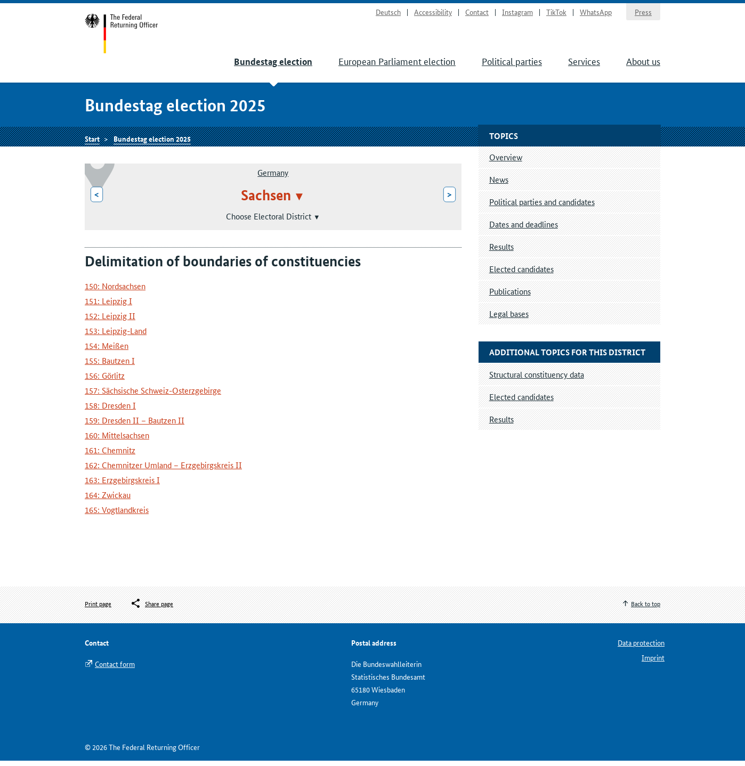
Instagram (517, 14)
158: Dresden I (110, 410)
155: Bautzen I (110, 365)
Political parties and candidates (542, 207)
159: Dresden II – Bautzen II (134, 425)
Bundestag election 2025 (152, 142)
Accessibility (433, 14)
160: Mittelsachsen (117, 440)
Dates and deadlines (523, 229)
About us (643, 64)
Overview (505, 162)
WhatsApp (596, 14)
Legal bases (509, 318)
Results (501, 251)
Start (123, 36)
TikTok (556, 14)
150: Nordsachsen (115, 291)
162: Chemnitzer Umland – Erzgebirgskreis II (163, 470)
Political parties (512, 64)
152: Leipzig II (110, 321)
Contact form (115, 669)
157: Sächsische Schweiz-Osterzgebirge (153, 395)
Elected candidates (521, 274)
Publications (510, 296)
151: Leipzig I (108, 306)
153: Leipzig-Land (116, 335)
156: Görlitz (105, 380)
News (498, 184)
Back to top (645, 609)
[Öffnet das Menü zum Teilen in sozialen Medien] (151, 608)
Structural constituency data (536, 379)
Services (584, 64)
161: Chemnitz (110, 455)
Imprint (653, 662)
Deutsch (388, 14)
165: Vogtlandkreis (117, 514)
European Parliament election (397, 64)
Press (643, 14)
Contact (477, 14)
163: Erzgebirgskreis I (122, 485)
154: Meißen (106, 350)
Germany (272, 177)
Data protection (641, 647)
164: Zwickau (108, 500)
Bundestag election (273, 65)
